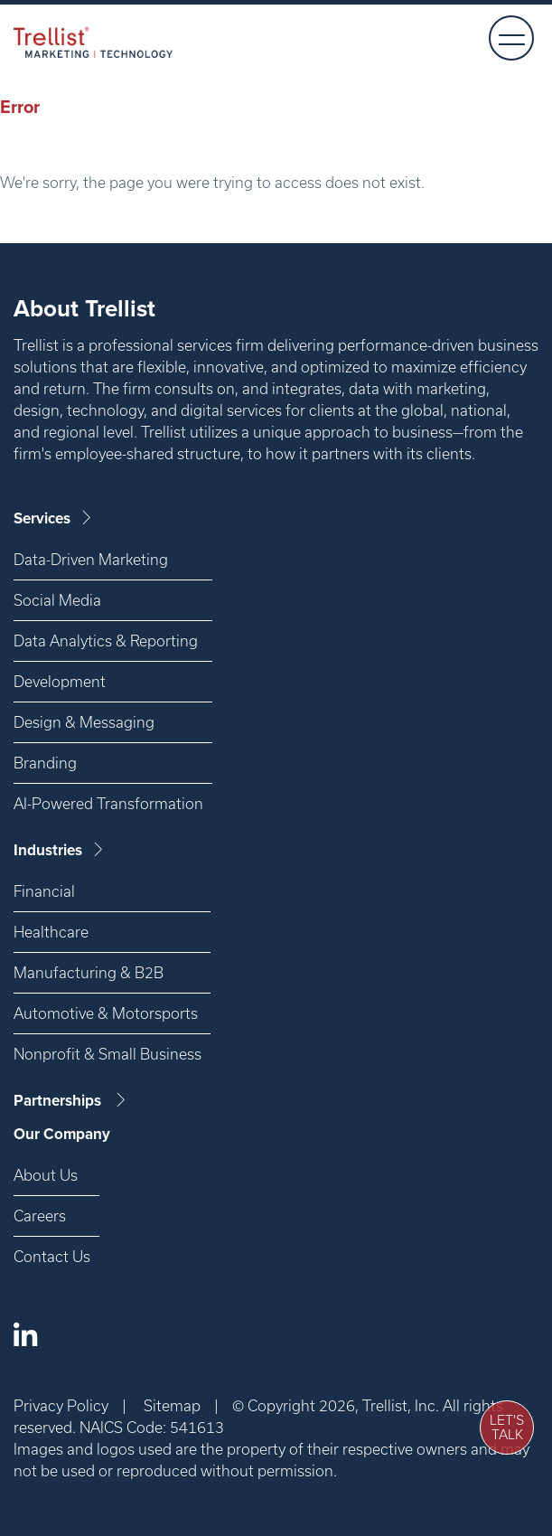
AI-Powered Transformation (108, 803)
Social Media (57, 599)
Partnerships (71, 1100)
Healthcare (51, 931)
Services (54, 518)
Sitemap (172, 1405)
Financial (44, 891)
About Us (46, 1174)
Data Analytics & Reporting (106, 640)
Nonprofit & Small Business (107, 1053)
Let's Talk (507, 1427)
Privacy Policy (61, 1405)
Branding (45, 762)
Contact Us (52, 1256)
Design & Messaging (84, 721)
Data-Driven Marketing (91, 559)
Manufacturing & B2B (89, 972)
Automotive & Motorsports (106, 1013)
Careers (40, 1215)
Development (60, 681)
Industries (60, 850)
